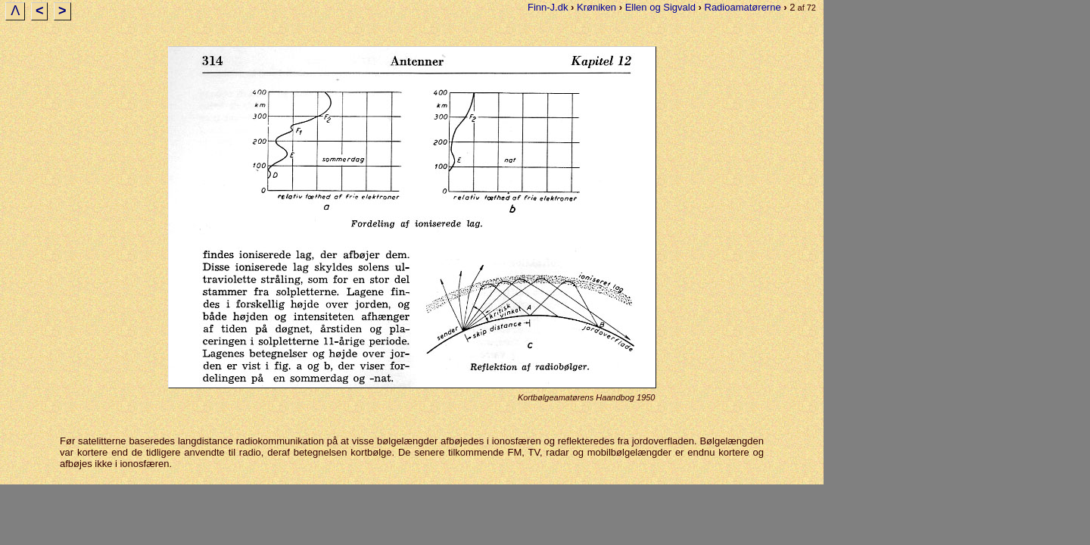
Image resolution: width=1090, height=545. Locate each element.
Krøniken (596, 7)
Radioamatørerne (743, 7)
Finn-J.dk (548, 7)
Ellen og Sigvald (660, 7)
